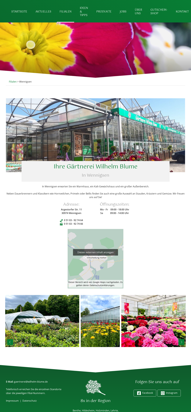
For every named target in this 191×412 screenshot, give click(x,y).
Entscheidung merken (97, 257)
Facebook (145, 393)
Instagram (169, 393)
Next (181, 342)
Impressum (12, 400)
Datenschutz (29, 400)
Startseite (19, 12)
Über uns (138, 12)
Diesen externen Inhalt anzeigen (95, 252)
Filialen (65, 12)
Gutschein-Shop (159, 12)
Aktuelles (43, 12)
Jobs (123, 12)
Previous (10, 342)
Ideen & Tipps (84, 12)
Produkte (103, 12)
